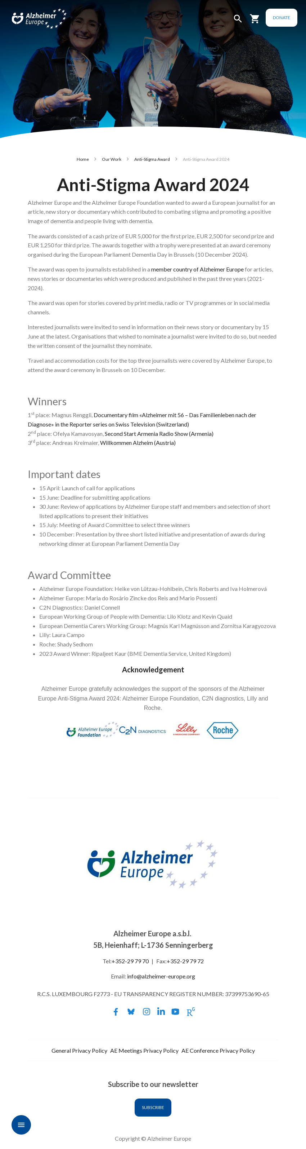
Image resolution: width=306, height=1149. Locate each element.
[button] (238, 21)
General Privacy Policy (79, 1050)
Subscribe (153, 1107)
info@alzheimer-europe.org (161, 976)
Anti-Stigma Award (152, 159)
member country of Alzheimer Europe (197, 269)
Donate (281, 17)
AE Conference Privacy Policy (218, 1050)
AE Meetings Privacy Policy (144, 1050)
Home (83, 159)
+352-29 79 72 (185, 961)
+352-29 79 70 (130, 961)
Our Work (111, 159)
